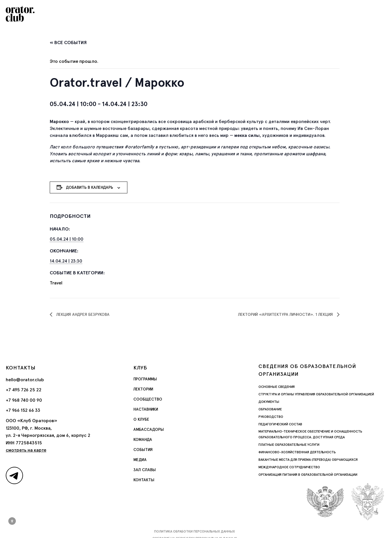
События (143, 449)
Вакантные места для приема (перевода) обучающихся (308, 460)
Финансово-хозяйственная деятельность (297, 452)
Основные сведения (276, 387)
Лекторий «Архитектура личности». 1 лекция (286, 314)
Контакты (143, 479)
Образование (270, 409)
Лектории (143, 389)
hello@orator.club (25, 379)
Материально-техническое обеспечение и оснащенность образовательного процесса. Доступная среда (310, 434)
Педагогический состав (280, 424)
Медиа (140, 459)
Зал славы (144, 469)
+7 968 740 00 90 (24, 400)
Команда (142, 439)
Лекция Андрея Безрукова (82, 314)
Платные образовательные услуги (288, 445)
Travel (56, 283)
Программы (145, 379)
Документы (268, 402)
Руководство (270, 417)
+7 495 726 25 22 (23, 389)
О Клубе (141, 419)
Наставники (145, 409)
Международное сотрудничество (289, 467)
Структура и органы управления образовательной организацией (316, 394)
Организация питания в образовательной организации (307, 475)
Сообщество (147, 399)
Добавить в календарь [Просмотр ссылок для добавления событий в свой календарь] (89, 187)
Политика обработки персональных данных (194, 531)
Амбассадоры (148, 429)
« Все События (68, 42)
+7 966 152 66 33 (23, 410)
